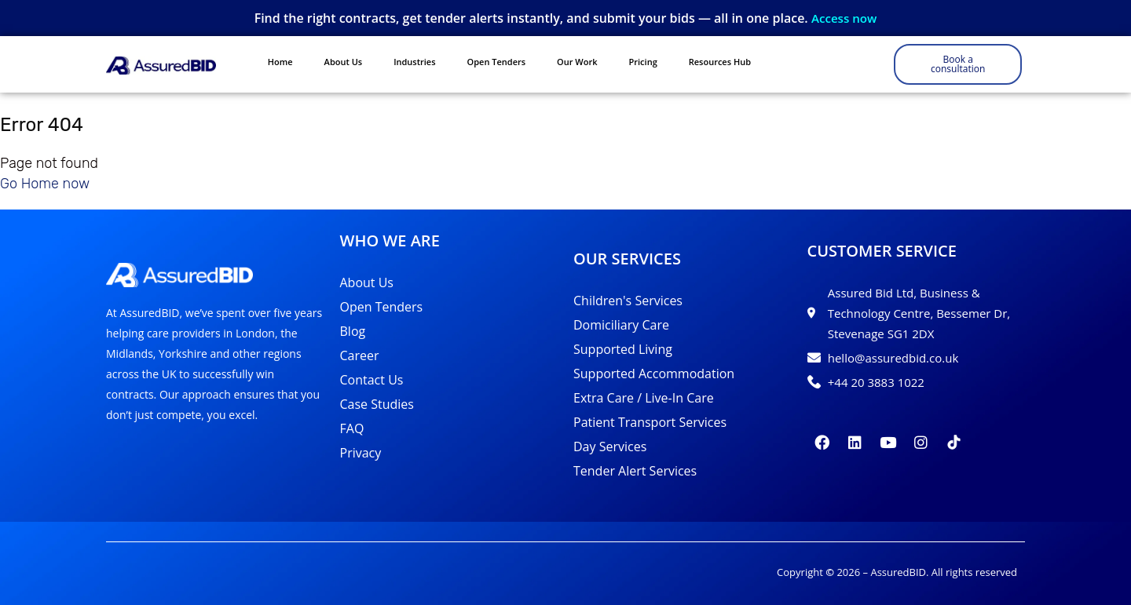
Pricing (643, 61)
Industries (414, 61)
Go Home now (45, 179)
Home (280, 61)
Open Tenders (496, 61)
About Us (343, 61)
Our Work (577, 61)
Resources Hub (720, 61)
